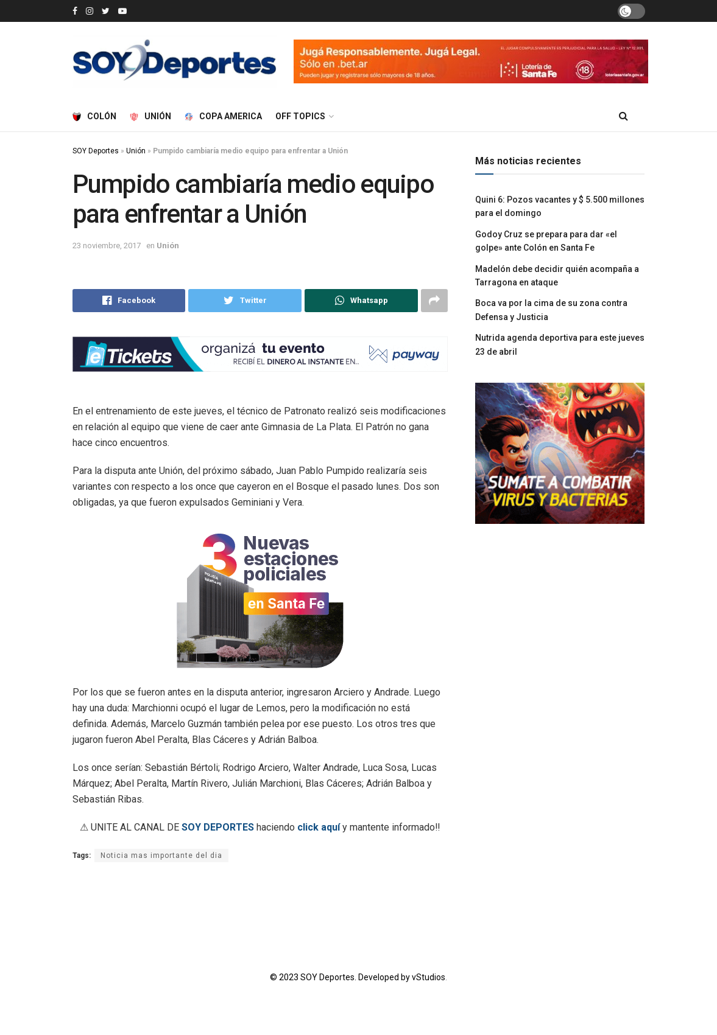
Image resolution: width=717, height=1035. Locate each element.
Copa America (223, 116)
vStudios (428, 977)
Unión (150, 116)
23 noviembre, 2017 (106, 245)
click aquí (318, 827)
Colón (94, 116)
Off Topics (300, 116)
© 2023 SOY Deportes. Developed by (341, 977)
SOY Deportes (95, 151)
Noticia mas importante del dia (161, 855)
